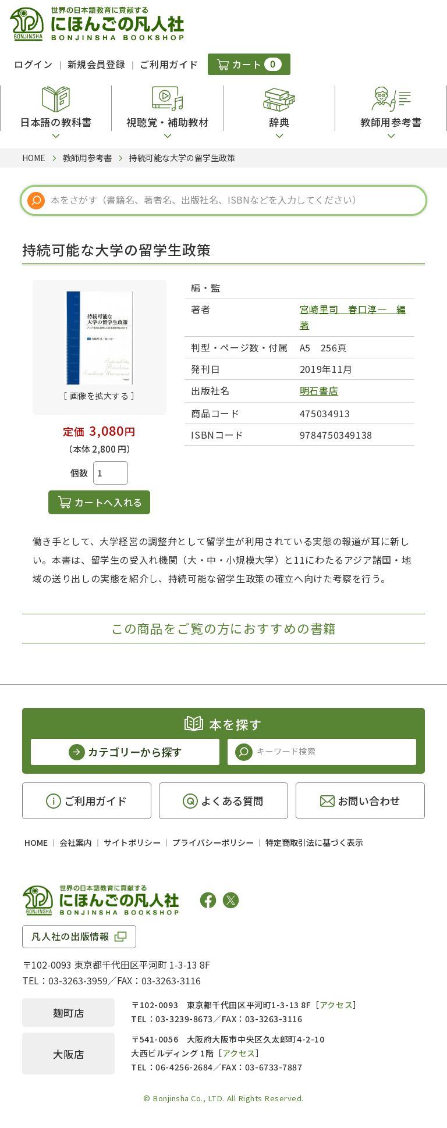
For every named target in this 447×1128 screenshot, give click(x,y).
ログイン (33, 64)
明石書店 (319, 390)
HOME (36, 842)
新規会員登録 (97, 64)
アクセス (336, 1004)
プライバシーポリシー (213, 842)
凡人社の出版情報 (70, 936)
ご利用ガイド (169, 64)
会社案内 (75, 842)
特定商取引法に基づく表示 (314, 842)
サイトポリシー (132, 842)
